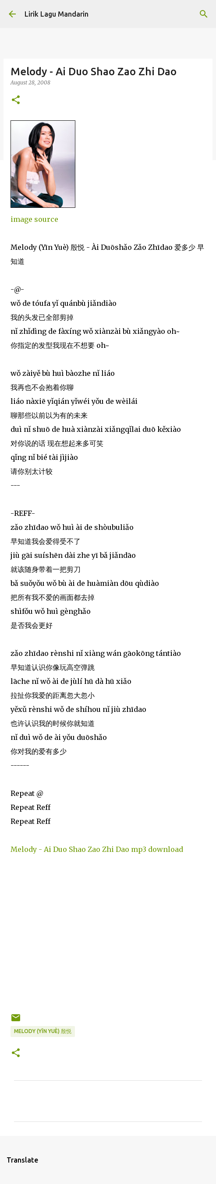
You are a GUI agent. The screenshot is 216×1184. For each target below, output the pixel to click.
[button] (16, 100)
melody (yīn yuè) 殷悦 (42, 1031)
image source (34, 219)
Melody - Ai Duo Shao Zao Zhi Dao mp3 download (97, 849)
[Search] (203, 14)
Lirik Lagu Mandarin (57, 14)
